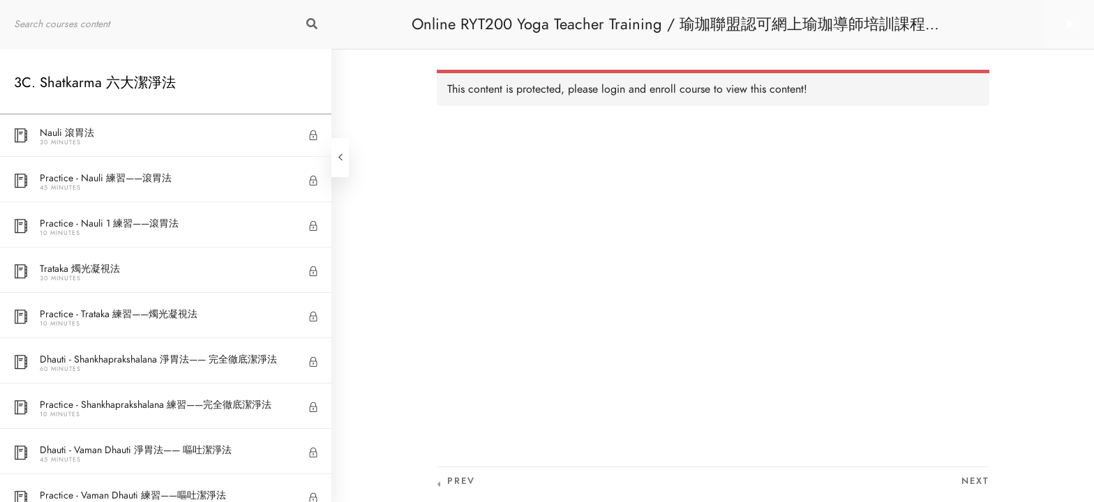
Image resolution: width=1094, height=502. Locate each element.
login (613, 89)
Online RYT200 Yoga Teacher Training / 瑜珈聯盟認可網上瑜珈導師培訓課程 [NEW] (668, 31)
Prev (461, 481)
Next (975, 481)
